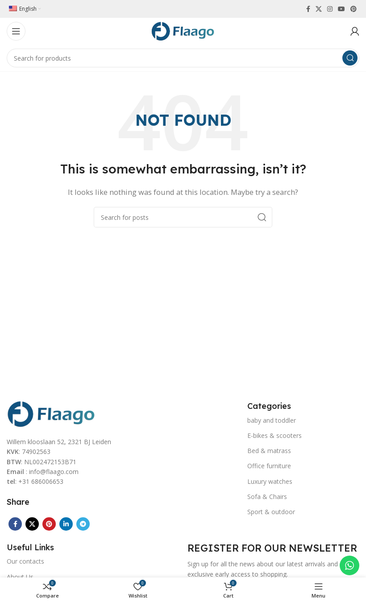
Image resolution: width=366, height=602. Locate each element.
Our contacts (25, 561)
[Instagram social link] (329, 9)
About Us (20, 577)
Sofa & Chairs (267, 496)
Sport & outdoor (271, 511)
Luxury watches (269, 481)
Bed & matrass (269, 450)
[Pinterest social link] (353, 9)
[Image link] (51, 412)
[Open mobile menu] (16, 31)
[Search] (183, 58)
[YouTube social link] (341, 9)
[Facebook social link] (308, 9)
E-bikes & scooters (274, 435)
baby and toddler (271, 420)
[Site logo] (183, 30)
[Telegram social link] (83, 524)
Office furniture (269, 466)
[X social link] (318, 9)
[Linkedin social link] (66, 524)
